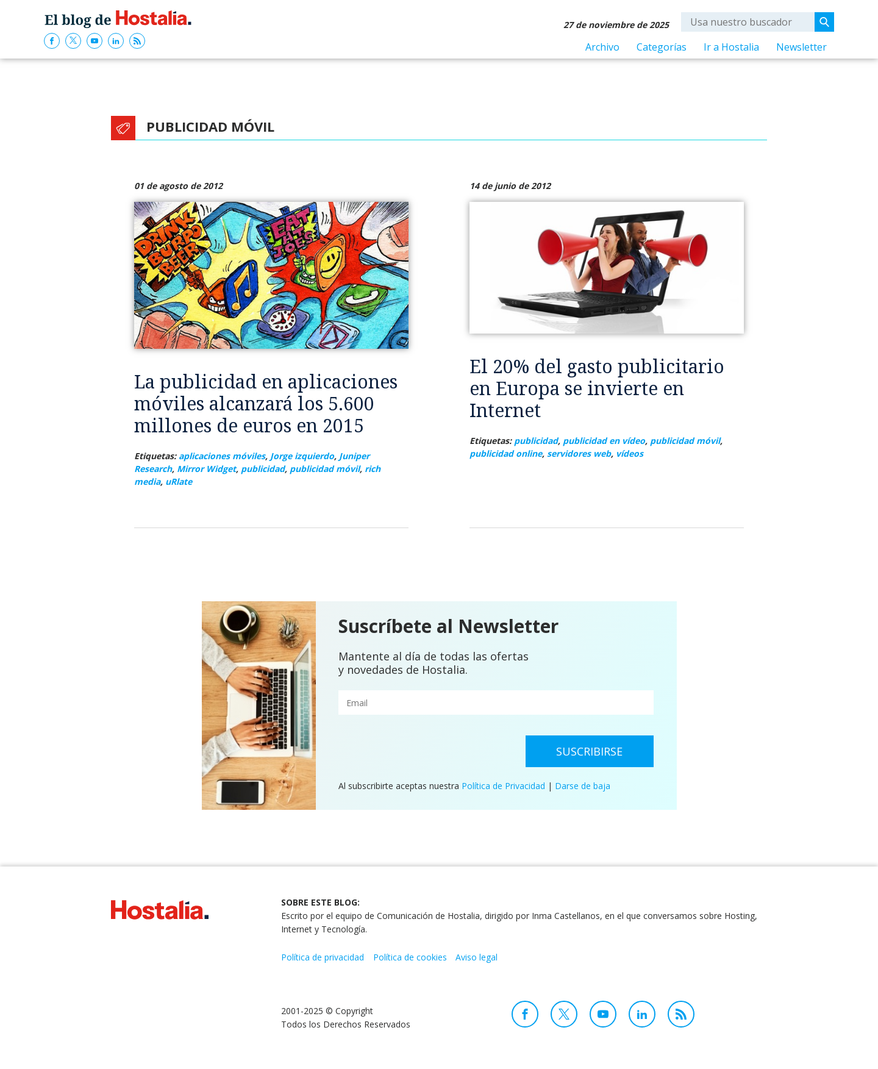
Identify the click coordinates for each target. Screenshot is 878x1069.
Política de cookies (410, 957)
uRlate (178, 481)
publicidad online (505, 453)
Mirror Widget (206, 468)
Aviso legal (476, 957)
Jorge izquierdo (302, 456)
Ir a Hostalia (731, 47)
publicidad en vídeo (604, 440)
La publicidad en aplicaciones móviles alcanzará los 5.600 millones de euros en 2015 (266, 403)
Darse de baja (582, 786)
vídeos (629, 453)
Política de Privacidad (503, 786)
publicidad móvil (325, 468)
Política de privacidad (322, 957)
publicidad (263, 468)
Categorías (662, 47)
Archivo (602, 47)
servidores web (579, 453)
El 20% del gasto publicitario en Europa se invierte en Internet (596, 388)
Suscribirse (589, 751)
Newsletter (801, 47)
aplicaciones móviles (222, 456)
